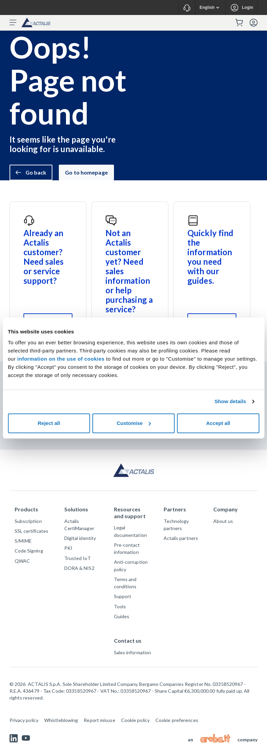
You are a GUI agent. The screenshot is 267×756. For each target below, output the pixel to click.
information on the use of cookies (61, 359)
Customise (134, 423)
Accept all (218, 423)
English (212, 7)
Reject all (49, 423)
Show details (230, 401)
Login (247, 7)
